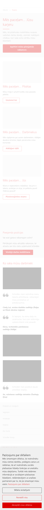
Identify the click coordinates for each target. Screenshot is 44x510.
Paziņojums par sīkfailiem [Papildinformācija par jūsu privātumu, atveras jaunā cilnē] (19, 485)
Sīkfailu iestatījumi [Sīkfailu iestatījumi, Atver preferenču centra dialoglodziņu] (22, 491)
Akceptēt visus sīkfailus (22, 506)
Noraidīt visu (22, 498)
